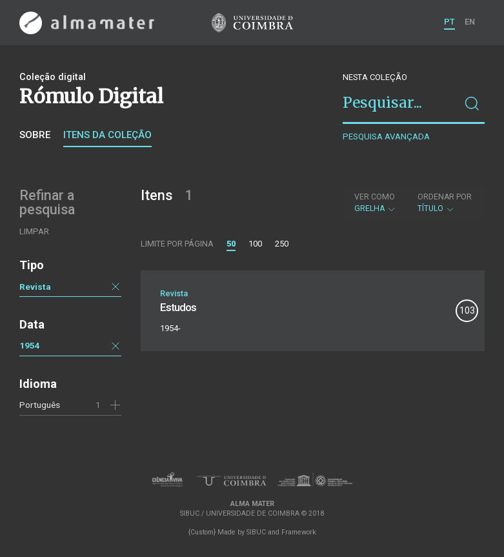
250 (281, 243)
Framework (298, 532)
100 (255, 243)
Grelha (375, 203)
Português (39, 405)
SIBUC (256, 532)
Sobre (34, 135)
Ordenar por (445, 196)
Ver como (374, 196)
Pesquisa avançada (386, 136)
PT (449, 21)
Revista (35, 286)
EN (470, 21)
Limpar (34, 231)
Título (445, 203)
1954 (29, 345)
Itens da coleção (107, 135)
